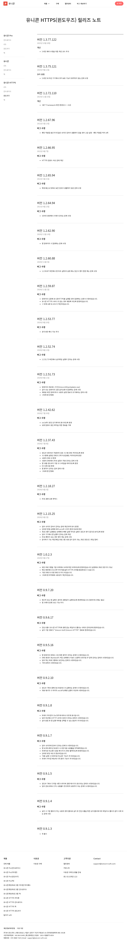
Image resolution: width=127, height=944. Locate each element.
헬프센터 (68, 3)
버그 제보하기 (82, 3)
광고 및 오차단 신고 (70, 876)
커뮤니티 (67, 868)
